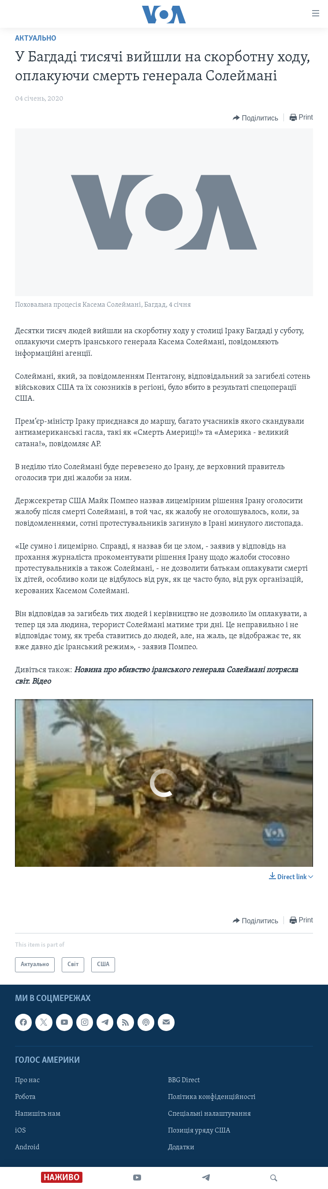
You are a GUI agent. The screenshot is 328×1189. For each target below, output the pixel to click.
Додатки (181, 1147)
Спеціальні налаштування (209, 1114)
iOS (20, 1130)
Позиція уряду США (199, 1130)
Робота (25, 1097)
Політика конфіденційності (212, 1097)
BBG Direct (184, 1080)
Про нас (27, 1080)
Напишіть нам (37, 1114)
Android (27, 1147)
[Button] (255, 118)
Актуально (35, 38)
